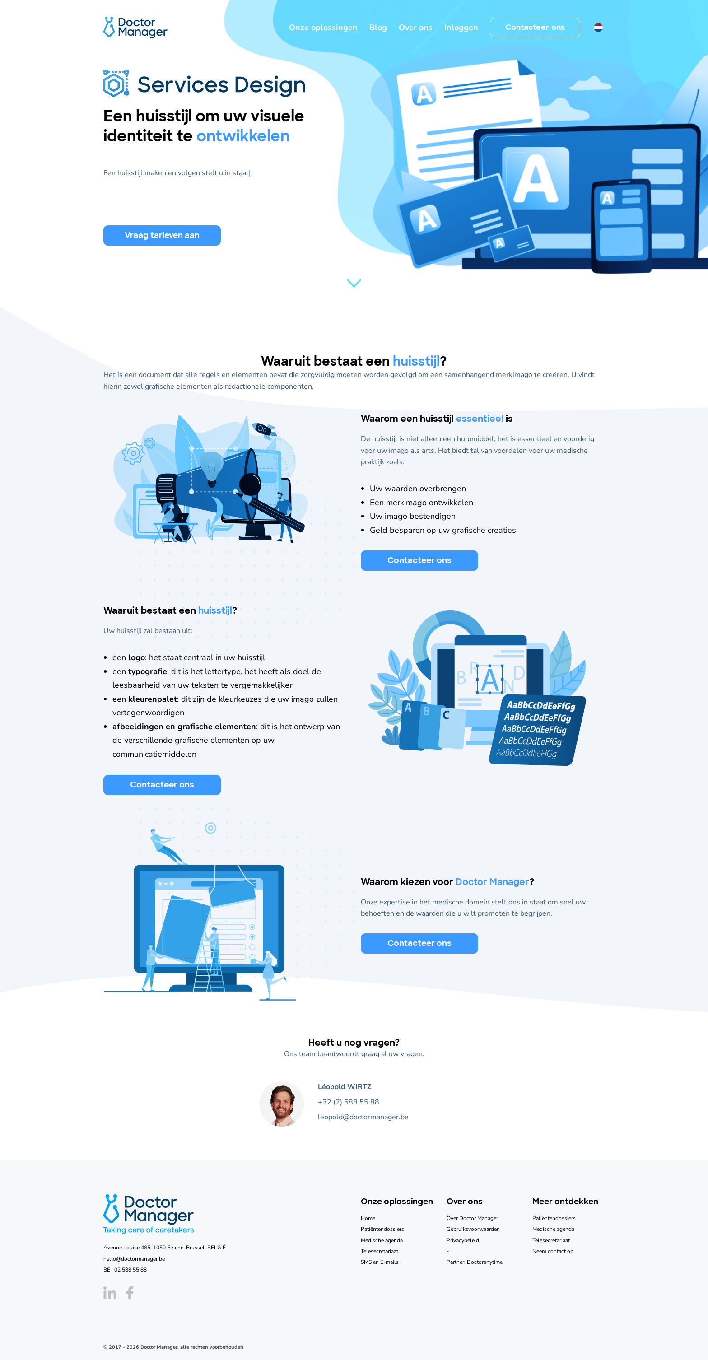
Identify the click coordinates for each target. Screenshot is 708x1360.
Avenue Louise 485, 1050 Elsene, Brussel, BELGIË (164, 1247)
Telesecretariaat (379, 1251)
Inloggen (461, 27)
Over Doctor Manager (472, 1218)
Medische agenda (382, 1240)
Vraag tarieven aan (162, 235)
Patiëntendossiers (382, 1229)
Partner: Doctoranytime (475, 1262)
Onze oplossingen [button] (323, 27)
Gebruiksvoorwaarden (473, 1229)
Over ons (416, 27)
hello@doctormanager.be (134, 1258)
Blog (378, 27)
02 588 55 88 (130, 1269)
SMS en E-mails (380, 1262)
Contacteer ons (535, 27)
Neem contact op (552, 1251)
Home (368, 1218)
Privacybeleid (463, 1240)
